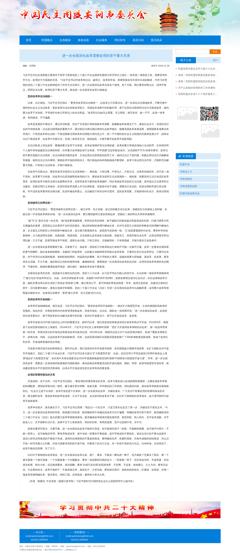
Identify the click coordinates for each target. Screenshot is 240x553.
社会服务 (101, 40)
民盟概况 (46, 40)
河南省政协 (186, 179)
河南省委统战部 (188, 186)
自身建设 (65, 40)
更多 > (216, 60)
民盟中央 (185, 164)
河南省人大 (186, 171)
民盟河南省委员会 (190, 193)
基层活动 (138, 40)
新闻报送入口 (71, 550)
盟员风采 (156, 40)
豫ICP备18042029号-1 (54, 550)
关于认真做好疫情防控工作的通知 (196, 87)
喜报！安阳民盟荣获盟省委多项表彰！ (198, 75)
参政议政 (83, 40)
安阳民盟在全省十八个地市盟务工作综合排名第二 (198, 94)
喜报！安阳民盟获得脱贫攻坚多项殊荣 (198, 81)
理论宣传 (119, 40)
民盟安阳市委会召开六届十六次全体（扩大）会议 (198, 68)
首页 (28, 40)
